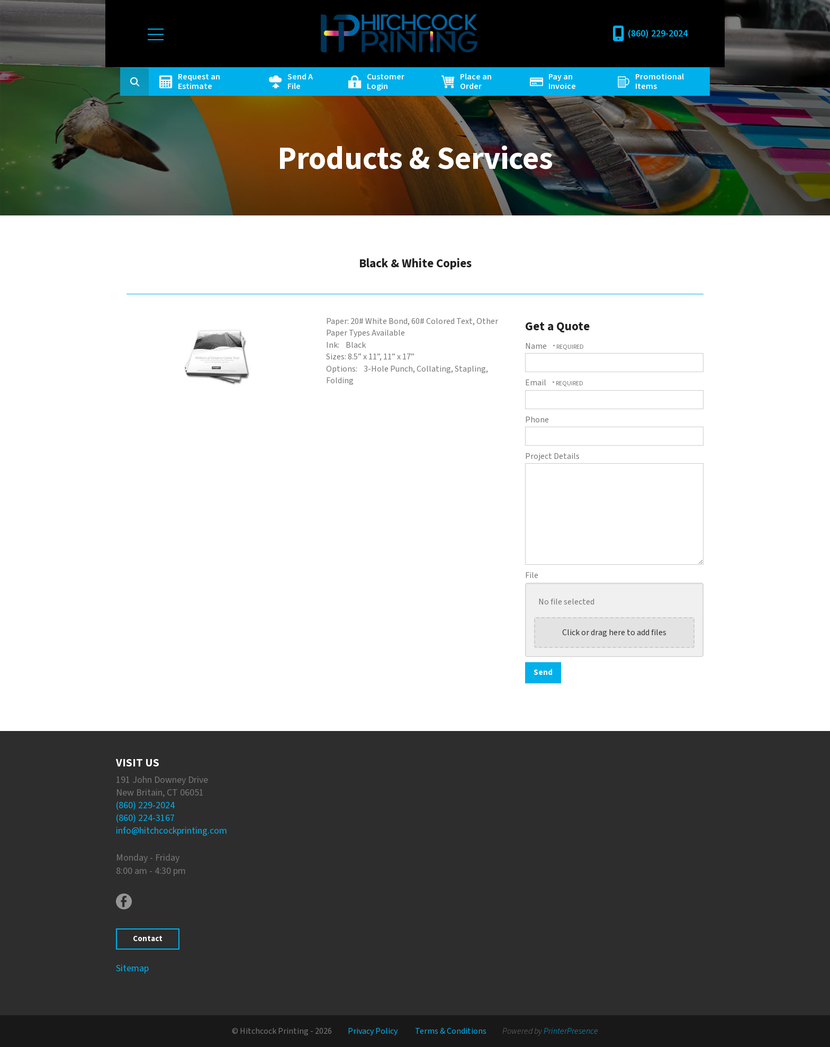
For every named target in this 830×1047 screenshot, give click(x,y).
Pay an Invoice (561, 81)
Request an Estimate (200, 81)
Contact (148, 938)
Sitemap (132, 968)
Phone (537, 420)
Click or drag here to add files (614, 632)
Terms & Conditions (450, 1031)
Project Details (552, 456)
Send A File (300, 81)
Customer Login (386, 81)
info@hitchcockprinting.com (171, 830)
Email (536, 383)
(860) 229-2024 (658, 33)
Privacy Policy (373, 1031)
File (531, 575)
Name (536, 346)
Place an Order (476, 81)
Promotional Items (659, 81)
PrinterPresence (571, 1031)
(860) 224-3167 (145, 818)
